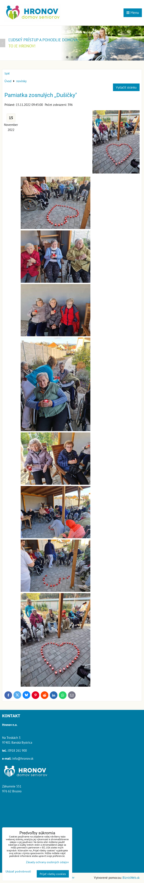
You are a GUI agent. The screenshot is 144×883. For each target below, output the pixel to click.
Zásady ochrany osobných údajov (47, 862)
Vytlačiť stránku (126, 87)
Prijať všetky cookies (53, 874)
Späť (7, 73)
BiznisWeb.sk (131, 877)
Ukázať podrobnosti (18, 871)
